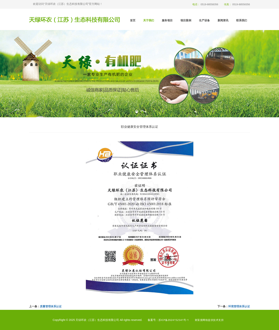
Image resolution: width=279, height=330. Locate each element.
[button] (137, 112)
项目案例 (185, 20)
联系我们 (241, 20)
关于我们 (148, 20)
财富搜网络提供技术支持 (209, 319)
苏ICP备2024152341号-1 (173, 319)
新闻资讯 (223, 20)
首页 (132, 20)
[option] (139, 73)
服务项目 (167, 20)
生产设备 (204, 20)
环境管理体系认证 (239, 306)
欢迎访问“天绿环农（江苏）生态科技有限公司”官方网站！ (67, 3)
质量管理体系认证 (51, 306)
